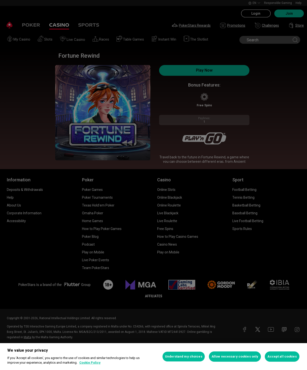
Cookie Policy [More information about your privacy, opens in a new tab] (90, 362)
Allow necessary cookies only (235, 356)
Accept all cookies (282, 356)
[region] (153, 356)
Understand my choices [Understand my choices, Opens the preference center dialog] (183, 356)
